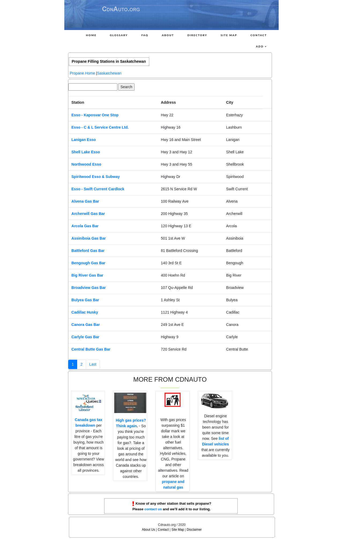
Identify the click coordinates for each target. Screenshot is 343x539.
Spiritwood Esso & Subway (96, 176)
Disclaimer (194, 529)
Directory (197, 35)
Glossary (119, 35)
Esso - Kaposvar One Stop (95, 115)
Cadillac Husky (85, 312)
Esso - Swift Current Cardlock (98, 189)
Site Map (229, 35)
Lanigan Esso (84, 139)
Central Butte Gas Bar (91, 349)
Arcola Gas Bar (85, 226)
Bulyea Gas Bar (85, 300)
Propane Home (82, 73)
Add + (261, 46)
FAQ (144, 35)
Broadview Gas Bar (89, 287)
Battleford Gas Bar (88, 250)
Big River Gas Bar (87, 275)
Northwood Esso (86, 164)
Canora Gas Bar (86, 324)
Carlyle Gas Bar (85, 337)
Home (91, 35)
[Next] (93, 364)
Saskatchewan (109, 73)
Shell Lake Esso (86, 152)
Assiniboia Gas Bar (89, 238)
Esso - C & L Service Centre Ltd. (100, 127)
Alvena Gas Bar (85, 201)
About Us (148, 529)
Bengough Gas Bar (89, 263)
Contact (259, 35)
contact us (153, 509)
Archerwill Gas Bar (88, 213)
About (168, 35)
